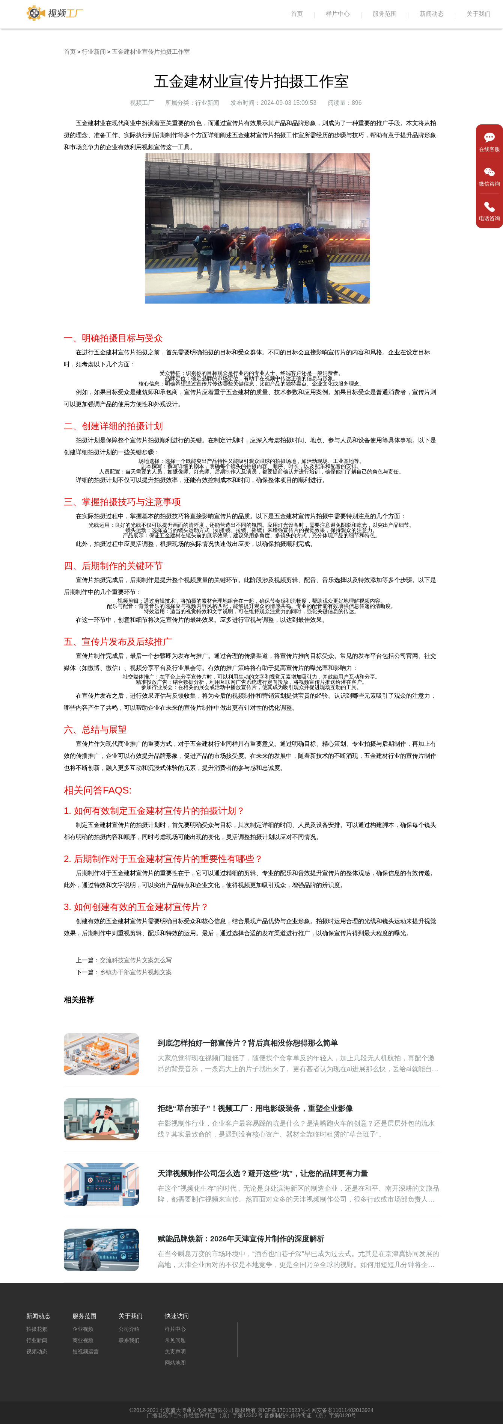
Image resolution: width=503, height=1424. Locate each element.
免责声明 (175, 1351)
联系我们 (129, 1340)
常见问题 (175, 1340)
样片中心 (338, 14)
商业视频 (82, 1340)
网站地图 (175, 1363)
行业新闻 (94, 51)
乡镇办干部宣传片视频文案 (136, 972)
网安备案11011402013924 (342, 1410)
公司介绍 (129, 1329)
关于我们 (479, 14)
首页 (297, 14)
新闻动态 (432, 14)
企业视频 (82, 1329)
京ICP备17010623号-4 (284, 1410)
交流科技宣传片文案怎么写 (136, 960)
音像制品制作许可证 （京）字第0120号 (310, 1415)
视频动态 (36, 1351)
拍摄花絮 (36, 1329)
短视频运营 (85, 1351)
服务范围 (385, 14)
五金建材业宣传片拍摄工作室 (151, 51)
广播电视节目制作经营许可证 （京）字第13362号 (205, 1415)
